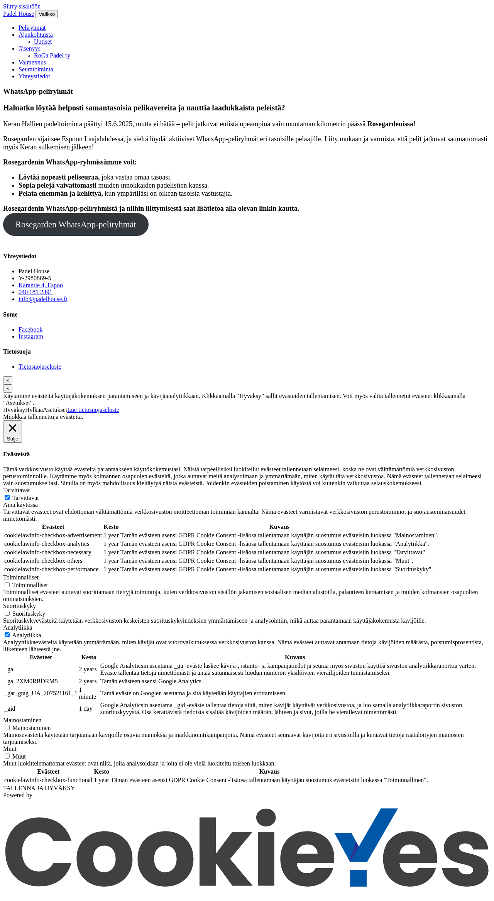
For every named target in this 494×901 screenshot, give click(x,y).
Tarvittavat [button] (16, 490)
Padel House (18, 13)
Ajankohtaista (36, 34)
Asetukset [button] (55, 409)
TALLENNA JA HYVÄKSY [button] (39, 788)
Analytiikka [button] (17, 627)
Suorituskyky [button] (19, 606)
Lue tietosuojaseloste (93, 409)
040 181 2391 (35, 292)
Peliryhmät (32, 27)
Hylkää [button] (34, 409)
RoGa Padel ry (52, 55)
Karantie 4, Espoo (41, 285)
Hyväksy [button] (14, 409)
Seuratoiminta (36, 69)
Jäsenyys (30, 48)
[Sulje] (7, 380)
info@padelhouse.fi (43, 299)
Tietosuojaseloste (40, 366)
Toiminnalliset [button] (21, 577)
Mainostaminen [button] (22, 720)
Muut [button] (10, 748)
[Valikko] (47, 14)
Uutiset (43, 41)
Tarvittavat (25, 498)
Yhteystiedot (34, 76)
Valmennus (32, 62)
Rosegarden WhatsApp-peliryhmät (75, 224)
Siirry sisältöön (22, 6)
